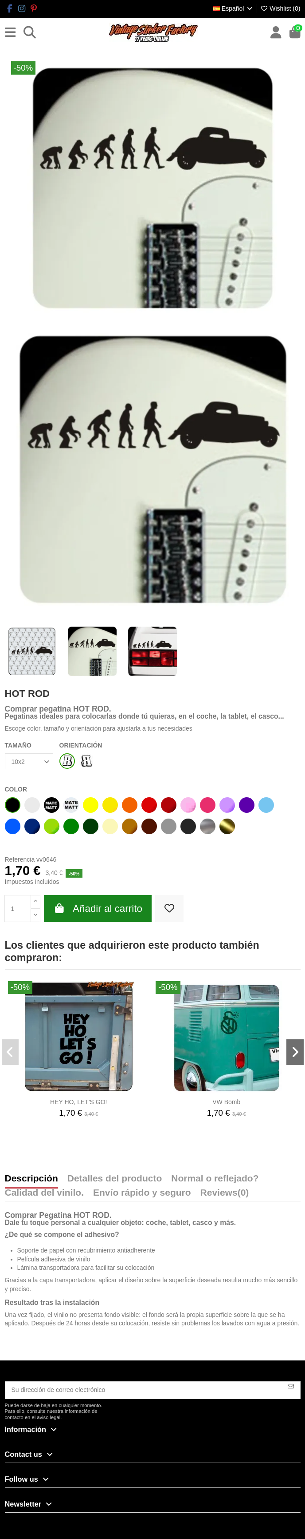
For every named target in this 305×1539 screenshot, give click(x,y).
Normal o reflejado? (214, 1178)
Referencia (20, 859)
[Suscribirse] (291, 1386)
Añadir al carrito (97, 908)
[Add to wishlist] (169, 909)
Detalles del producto (114, 1178)
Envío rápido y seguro (142, 1192)
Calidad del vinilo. (44, 1192)
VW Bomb (226, 1102)
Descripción (31, 1178)
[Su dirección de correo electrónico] (143, 1390)
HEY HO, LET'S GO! (78, 1102)
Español (233, 8)
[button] (10, 1052)
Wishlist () (280, 8)
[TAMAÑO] (29, 761)
